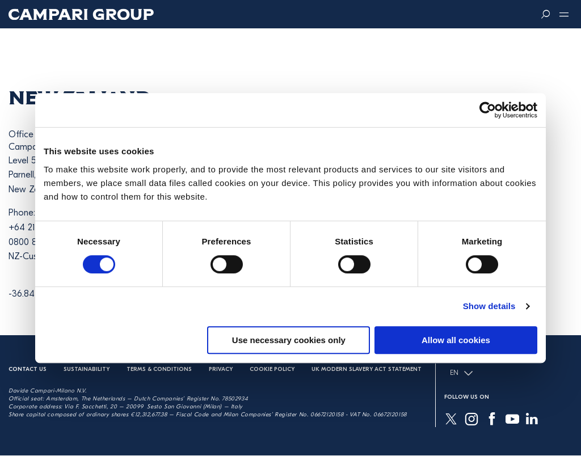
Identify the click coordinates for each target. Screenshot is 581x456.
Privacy (221, 369)
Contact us (28, 369)
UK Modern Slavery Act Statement (366, 369)
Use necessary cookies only (289, 340)
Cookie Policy (272, 369)
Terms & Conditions (159, 369)
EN (461, 373)
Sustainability (87, 369)
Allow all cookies (456, 340)
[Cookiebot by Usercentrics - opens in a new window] (487, 110)
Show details (489, 306)
